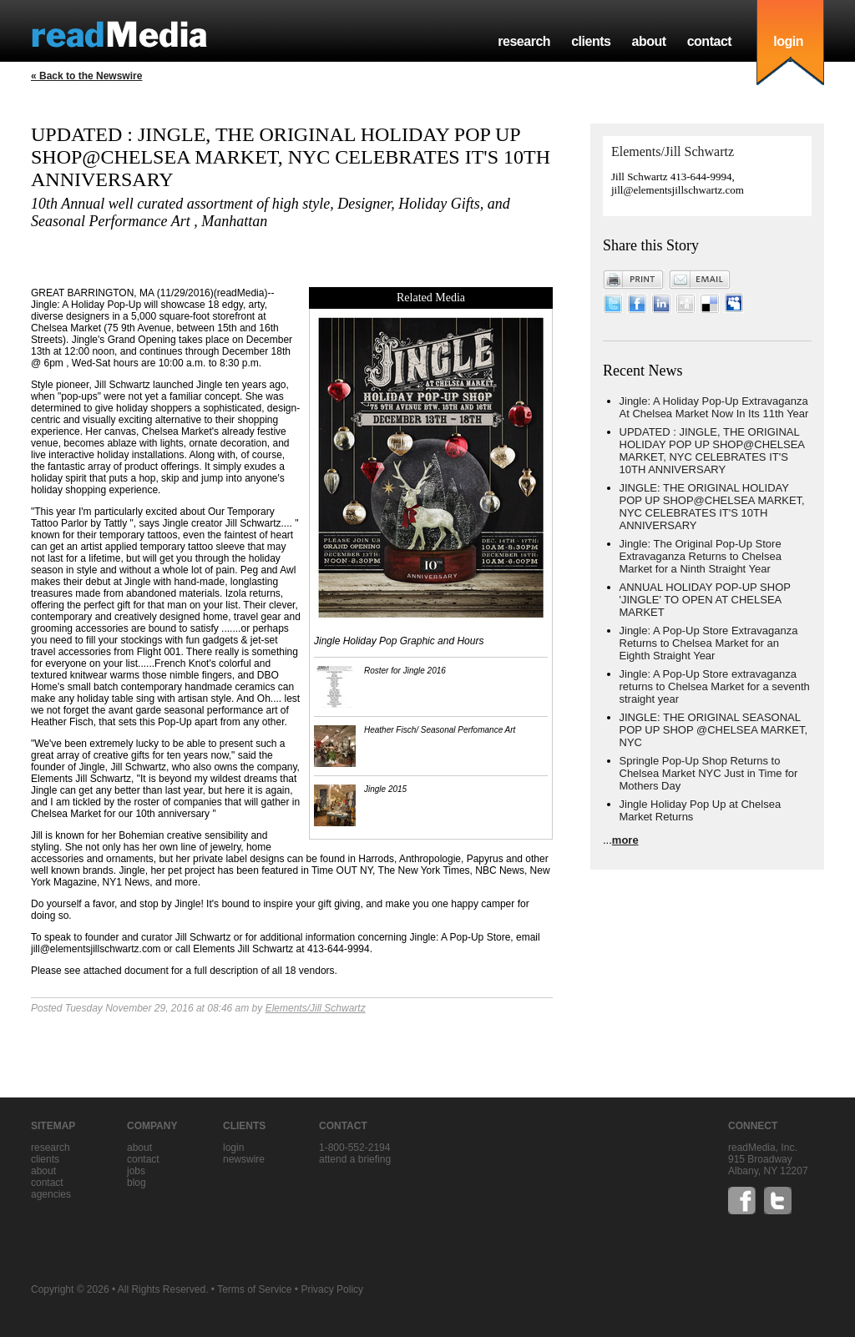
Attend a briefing (355, 1159)
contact (709, 41)
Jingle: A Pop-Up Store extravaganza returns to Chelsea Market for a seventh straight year (715, 686)
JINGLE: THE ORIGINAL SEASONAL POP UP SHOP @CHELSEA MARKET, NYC (714, 730)
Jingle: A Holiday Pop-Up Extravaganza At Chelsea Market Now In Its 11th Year (714, 407)
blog (136, 1182)
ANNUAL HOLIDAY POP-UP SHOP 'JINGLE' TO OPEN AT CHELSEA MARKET (705, 599)
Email (700, 280)
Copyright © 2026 (70, 1289)
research (524, 41)
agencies (51, 1194)
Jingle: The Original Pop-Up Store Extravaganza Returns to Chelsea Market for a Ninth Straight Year (701, 556)
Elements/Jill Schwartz (316, 1008)
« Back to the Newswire (86, 76)
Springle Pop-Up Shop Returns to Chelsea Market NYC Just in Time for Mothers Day (709, 773)
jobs (136, 1171)
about (648, 41)
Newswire (244, 1159)
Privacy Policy (332, 1289)
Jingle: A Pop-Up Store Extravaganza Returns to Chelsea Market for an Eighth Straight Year (709, 643)
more (625, 840)
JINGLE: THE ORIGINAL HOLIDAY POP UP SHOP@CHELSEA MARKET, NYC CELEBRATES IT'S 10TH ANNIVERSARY (712, 507)
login (788, 41)
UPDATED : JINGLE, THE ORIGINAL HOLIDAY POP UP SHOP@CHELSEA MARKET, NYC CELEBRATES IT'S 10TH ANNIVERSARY (712, 451)
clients (590, 41)
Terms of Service (254, 1289)
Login (233, 1147)
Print (634, 280)
